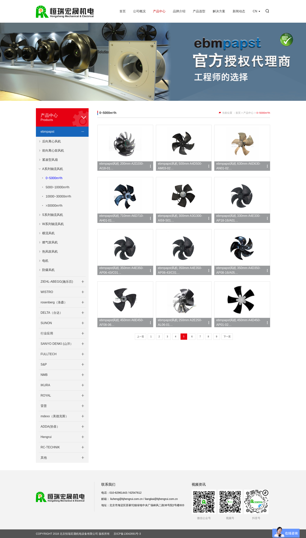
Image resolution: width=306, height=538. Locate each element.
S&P (44, 364)
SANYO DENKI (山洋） (57, 343)
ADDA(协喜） (50, 426)
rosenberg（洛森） (54, 302)
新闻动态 (239, 11)
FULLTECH (49, 354)
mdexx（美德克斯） (54, 416)
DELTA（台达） (52, 312)
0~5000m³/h (54, 178)
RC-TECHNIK (50, 447)
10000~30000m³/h (58, 196)
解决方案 (219, 11)
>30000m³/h (54, 205)
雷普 (44, 406)
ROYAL (46, 395)
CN (255, 11)
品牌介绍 (179, 11)
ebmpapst (47, 131)
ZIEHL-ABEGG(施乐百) (57, 281)
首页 (122, 11)
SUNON (46, 323)
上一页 (140, 336)
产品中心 (159, 11)
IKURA (45, 385)
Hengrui (46, 437)
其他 (44, 457)
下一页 (227, 336)
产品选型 (199, 11)
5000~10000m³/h (57, 187)
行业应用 (47, 333)
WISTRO (47, 292)
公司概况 (139, 11)
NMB (44, 374)
